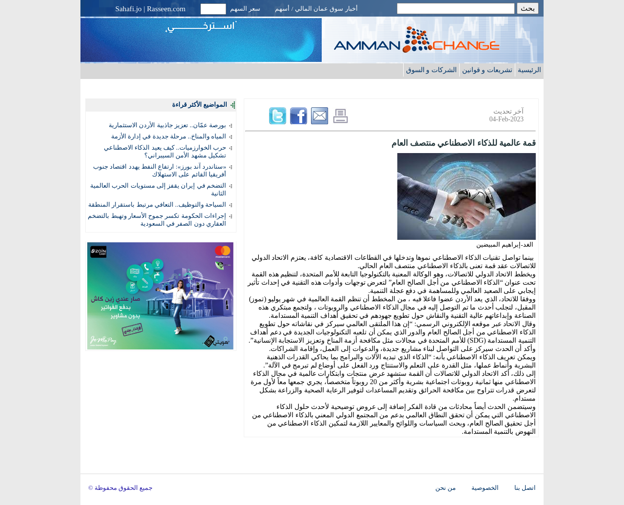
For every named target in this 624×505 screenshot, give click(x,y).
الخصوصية (485, 488)
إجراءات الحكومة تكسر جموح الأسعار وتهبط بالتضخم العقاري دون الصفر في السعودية (157, 219)
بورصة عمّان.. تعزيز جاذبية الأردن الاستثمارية (167, 125)
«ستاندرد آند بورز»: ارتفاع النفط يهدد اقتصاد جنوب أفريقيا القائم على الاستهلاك (159, 170)
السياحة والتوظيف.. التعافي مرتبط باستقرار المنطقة (157, 204)
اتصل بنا (525, 488)
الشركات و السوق (431, 70)
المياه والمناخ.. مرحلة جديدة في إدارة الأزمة (168, 136)
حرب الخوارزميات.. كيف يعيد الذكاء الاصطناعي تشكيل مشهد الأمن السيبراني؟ (165, 151)
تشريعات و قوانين (487, 70)
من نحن (445, 488)
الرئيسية (529, 70)
